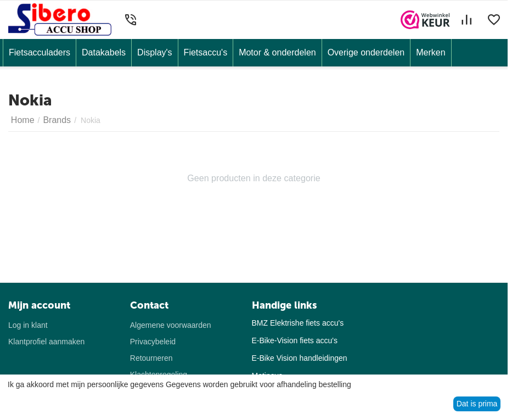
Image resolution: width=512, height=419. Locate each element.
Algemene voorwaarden (170, 325)
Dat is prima (477, 403)
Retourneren (151, 358)
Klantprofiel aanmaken (46, 341)
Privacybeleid (153, 341)
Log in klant (28, 325)
